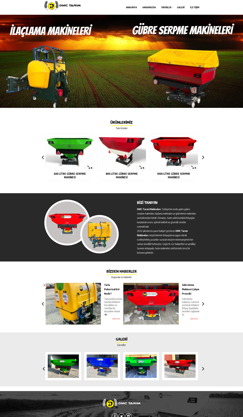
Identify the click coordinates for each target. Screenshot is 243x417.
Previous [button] (42, 157)
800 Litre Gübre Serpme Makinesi (122, 175)
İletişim (194, 7)
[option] (121, 61)
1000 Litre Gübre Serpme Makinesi (173, 175)
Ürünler (166, 7)
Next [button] (202, 157)
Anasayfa (131, 7)
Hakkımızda (149, 7)
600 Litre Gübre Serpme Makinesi (70, 175)
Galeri (181, 7)
